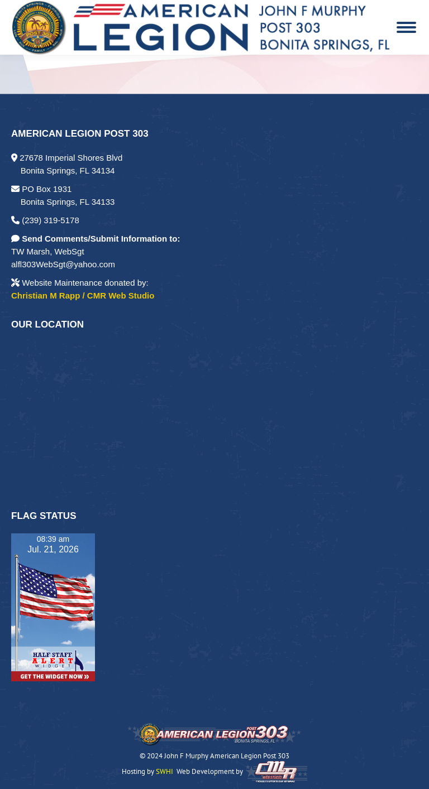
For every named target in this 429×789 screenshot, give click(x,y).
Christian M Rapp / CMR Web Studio (82, 295)
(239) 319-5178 (45, 220)
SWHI (164, 772)
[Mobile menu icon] (406, 27)
